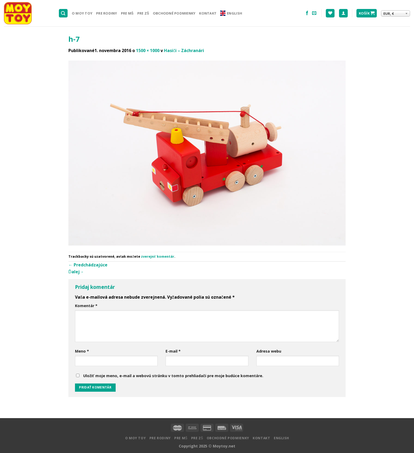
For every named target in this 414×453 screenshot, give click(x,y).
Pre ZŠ (143, 13)
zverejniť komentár (157, 256)
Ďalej (76, 272)
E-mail (173, 351)
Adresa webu (268, 351)
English (231, 13)
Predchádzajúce (87, 265)
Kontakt (208, 13)
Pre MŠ (127, 13)
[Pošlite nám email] (314, 13)
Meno (82, 351)
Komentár (86, 305)
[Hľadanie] (63, 13)
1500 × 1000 (147, 50)
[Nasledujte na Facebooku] (307, 13)
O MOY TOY (82, 13)
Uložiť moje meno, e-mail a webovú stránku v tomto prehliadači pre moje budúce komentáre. (173, 375)
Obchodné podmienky (174, 13)
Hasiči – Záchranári (184, 50)
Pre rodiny (106, 13)
